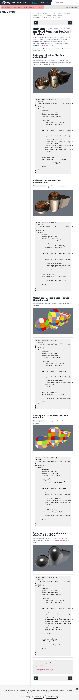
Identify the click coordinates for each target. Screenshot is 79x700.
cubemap (65, 60)
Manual (34, 3)
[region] (39, 693)
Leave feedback (54, 28)
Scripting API (44, 2)
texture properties (47, 37)
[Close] (77, 689)
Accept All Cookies (51, 697)
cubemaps (62, 185)
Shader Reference (38, 15)
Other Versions (66, 28)
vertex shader (46, 45)
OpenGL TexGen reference (57, 539)
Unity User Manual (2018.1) (41, 13)
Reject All (38, 697)
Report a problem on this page (44, 668)
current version (38, 7)
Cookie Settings (25, 697)
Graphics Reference (64, 13)
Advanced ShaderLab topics (54, 15)
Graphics (53, 13)
